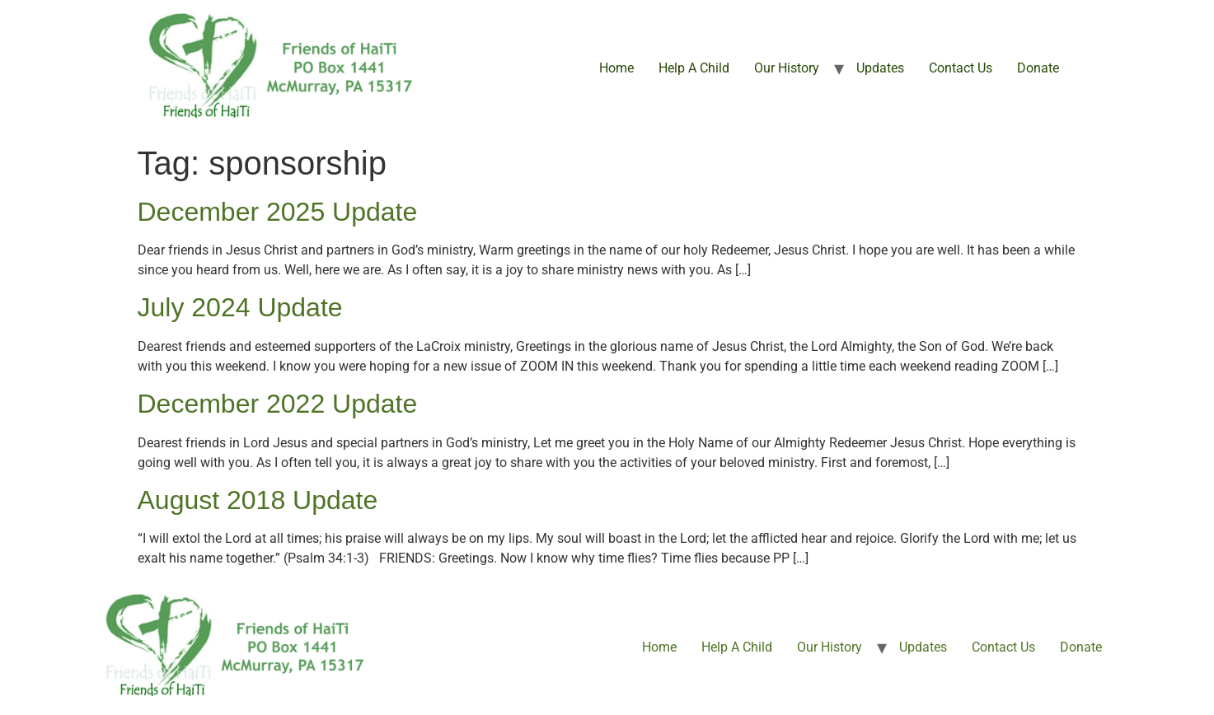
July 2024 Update (240, 307)
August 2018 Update (258, 500)
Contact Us (960, 68)
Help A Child (694, 68)
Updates (880, 68)
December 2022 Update (278, 403)
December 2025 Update (278, 212)
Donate (1038, 68)
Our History (786, 68)
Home (616, 68)
